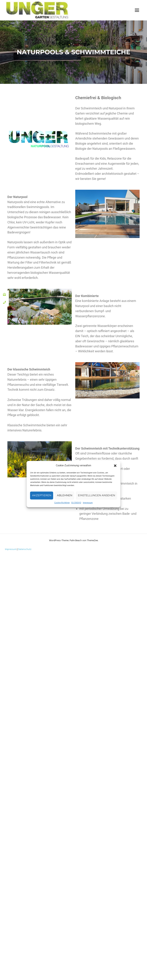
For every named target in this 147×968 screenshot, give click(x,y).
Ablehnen (64, 495)
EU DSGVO (76, 503)
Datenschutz (24, 549)
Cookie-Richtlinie (62, 503)
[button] (115, 465)
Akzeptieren (41, 495)
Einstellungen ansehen (96, 495)
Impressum (88, 503)
